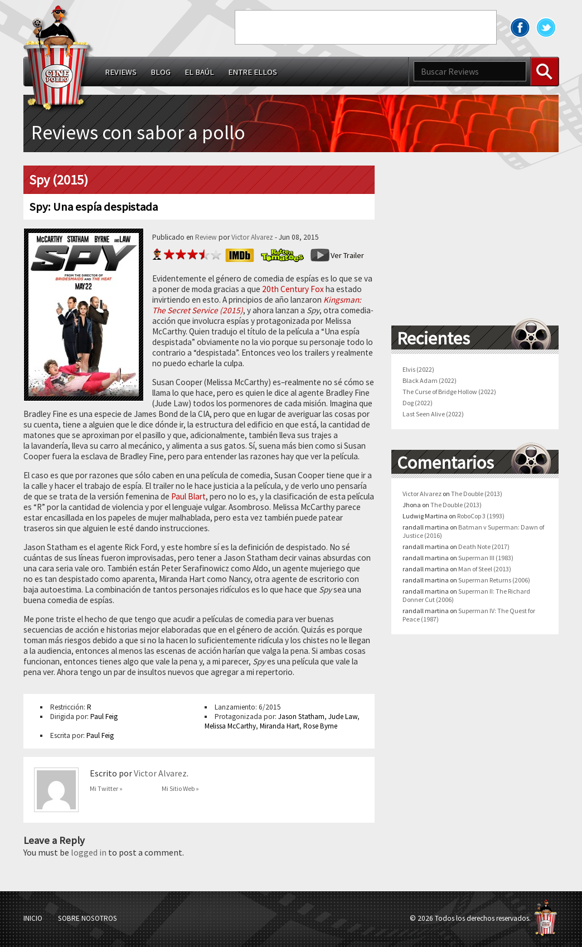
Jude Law (342, 716)
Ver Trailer (347, 255)
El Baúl (199, 72)
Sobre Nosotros (87, 918)
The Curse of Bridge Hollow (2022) (449, 391)
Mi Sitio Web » (180, 788)
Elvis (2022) (418, 369)
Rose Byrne (320, 726)
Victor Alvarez (252, 237)
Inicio (32, 918)
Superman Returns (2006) (494, 580)
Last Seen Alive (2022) (433, 414)
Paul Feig (104, 716)
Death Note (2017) (484, 546)
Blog (161, 72)
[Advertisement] (365, 27)
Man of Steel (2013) (484, 569)
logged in (88, 852)
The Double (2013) (476, 493)
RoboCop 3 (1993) (481, 516)
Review (206, 237)
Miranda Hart (279, 726)
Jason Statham (301, 716)
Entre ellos (252, 72)
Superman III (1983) (485, 557)
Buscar (544, 71)
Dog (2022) (417, 403)
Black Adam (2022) (429, 380)
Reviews (121, 72)
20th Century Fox (293, 289)
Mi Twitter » (106, 788)
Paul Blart (188, 496)
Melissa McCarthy (230, 726)
